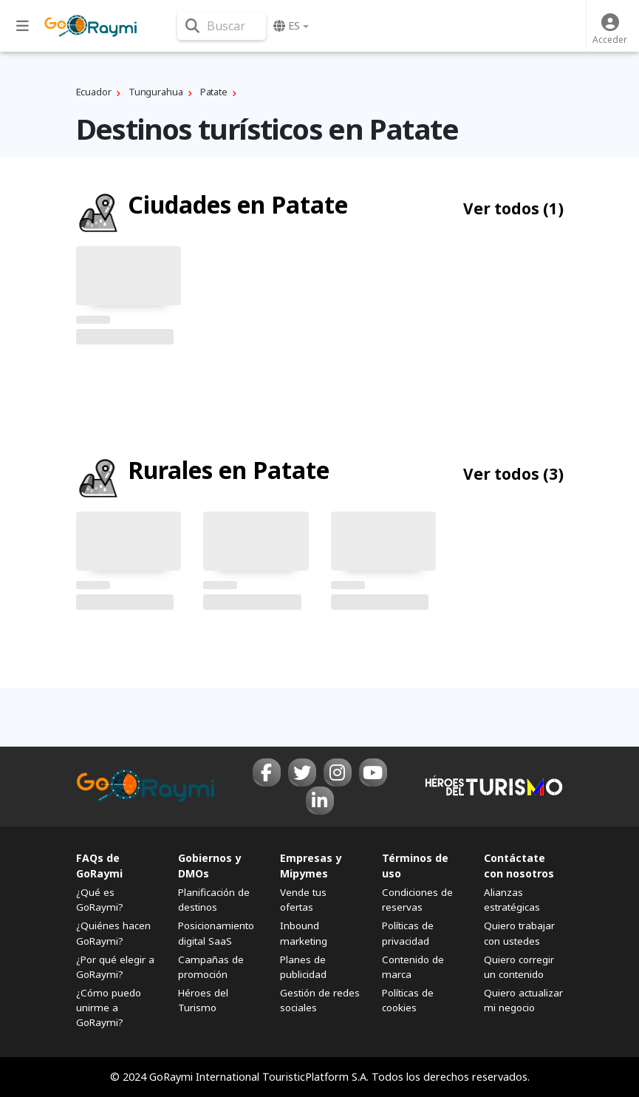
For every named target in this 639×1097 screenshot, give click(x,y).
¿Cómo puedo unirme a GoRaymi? (108, 1007)
